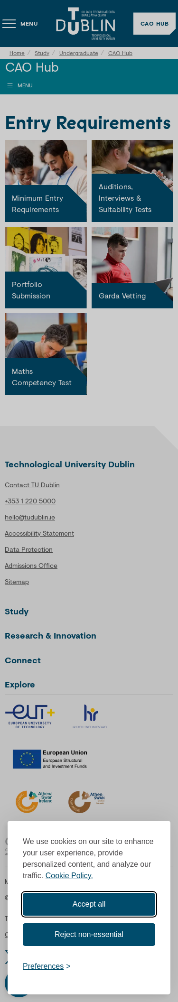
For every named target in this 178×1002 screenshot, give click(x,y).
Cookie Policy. (69, 876)
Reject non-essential (89, 934)
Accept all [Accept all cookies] (89, 904)
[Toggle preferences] (47, 966)
